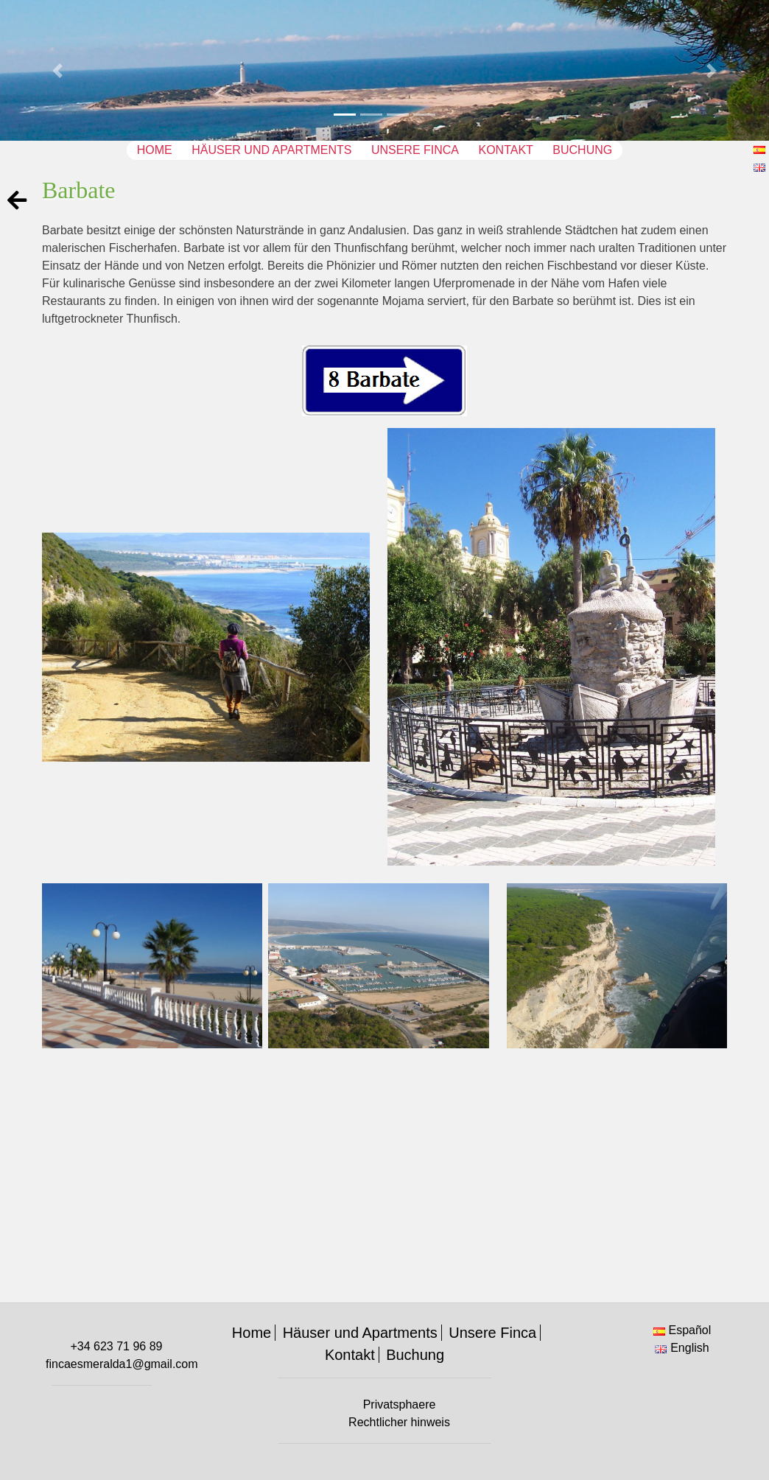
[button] (58, 70)
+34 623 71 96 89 (116, 1346)
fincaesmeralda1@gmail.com (122, 1364)
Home (154, 150)
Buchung (582, 150)
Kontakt (505, 150)
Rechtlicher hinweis (399, 1422)
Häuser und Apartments (271, 150)
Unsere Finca (415, 150)
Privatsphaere (399, 1404)
